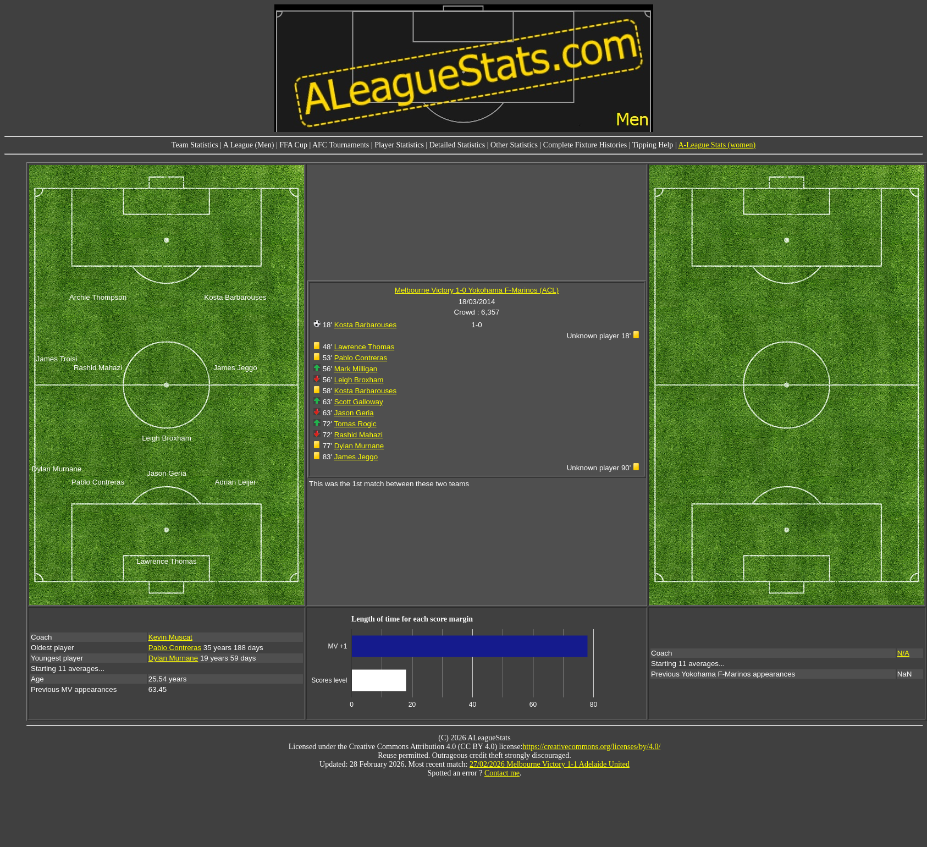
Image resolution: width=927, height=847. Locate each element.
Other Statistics (514, 145)
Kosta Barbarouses (365, 325)
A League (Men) (248, 145)
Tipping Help (653, 145)
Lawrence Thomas (364, 347)
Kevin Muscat (170, 637)
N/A (903, 653)
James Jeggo (356, 457)
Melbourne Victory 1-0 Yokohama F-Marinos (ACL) (477, 290)
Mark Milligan (356, 369)
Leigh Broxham (359, 380)
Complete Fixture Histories (585, 145)
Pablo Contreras (360, 358)
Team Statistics (195, 145)
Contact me (502, 773)
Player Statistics (399, 145)
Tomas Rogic (355, 424)
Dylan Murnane (359, 446)
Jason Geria (354, 413)
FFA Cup (293, 145)
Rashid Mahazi (358, 435)
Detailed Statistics (457, 145)
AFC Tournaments (340, 145)
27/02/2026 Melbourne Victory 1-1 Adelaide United (550, 764)
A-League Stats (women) (716, 145)
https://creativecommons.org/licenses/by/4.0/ (591, 747)
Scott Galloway (358, 402)
